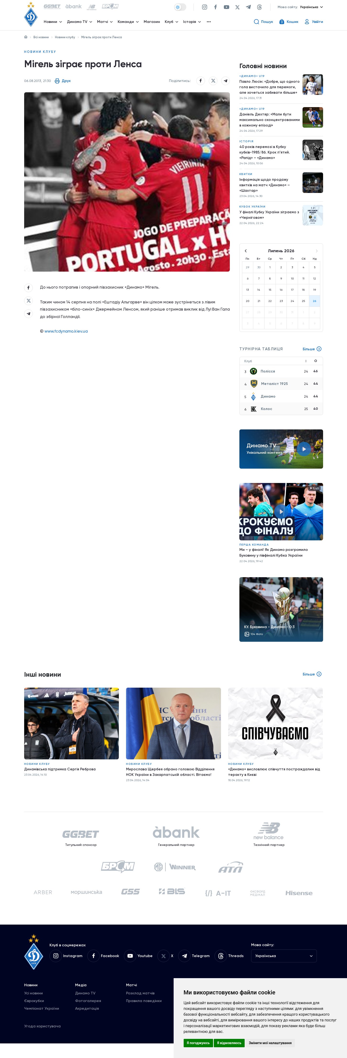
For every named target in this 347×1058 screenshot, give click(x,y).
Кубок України (252, 212)
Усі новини (33, 1007)
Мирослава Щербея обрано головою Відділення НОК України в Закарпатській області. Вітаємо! (171, 778)
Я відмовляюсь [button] (229, 1043)
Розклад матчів (140, 1007)
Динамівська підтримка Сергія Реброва (60, 775)
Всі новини (41, 37)
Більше (312, 355)
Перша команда (254, 550)
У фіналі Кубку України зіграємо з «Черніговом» (268, 221)
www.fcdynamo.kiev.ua (67, 335)
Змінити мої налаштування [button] (270, 1043)
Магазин (153, 23)
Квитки (246, 178)
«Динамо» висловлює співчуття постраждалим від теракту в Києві (275, 778)
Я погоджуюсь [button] (198, 1043)
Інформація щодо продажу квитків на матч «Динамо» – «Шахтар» (265, 190)
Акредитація (87, 1023)
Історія (246, 145)
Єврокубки (34, 1015)
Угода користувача (42, 1040)
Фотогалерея (88, 1015)
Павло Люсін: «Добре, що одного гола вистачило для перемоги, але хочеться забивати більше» (265, 89)
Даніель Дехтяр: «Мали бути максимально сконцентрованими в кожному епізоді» (266, 123)
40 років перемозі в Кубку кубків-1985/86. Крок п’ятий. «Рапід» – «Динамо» (265, 156)
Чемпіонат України (41, 1023)
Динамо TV (85, 1007)
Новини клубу (65, 37)
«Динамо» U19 (252, 77)
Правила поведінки (144, 1015)
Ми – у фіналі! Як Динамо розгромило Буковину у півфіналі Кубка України (273, 558)
